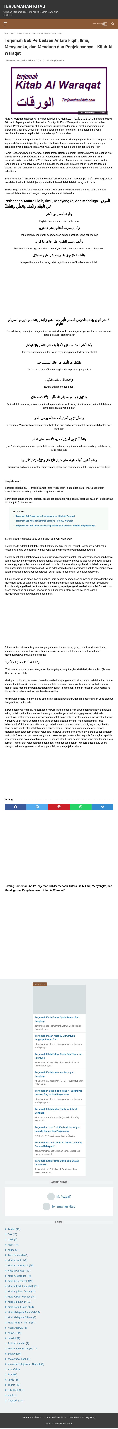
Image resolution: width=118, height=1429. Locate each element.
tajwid (13, 1379)
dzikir (12, 1238)
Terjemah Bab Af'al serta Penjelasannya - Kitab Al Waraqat (44, 518)
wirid (12, 1394)
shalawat (14, 1353)
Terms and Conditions (56, 1418)
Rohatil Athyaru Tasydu (22, 1348)
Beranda (27, 1418)
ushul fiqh (16, 1389)
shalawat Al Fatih (19, 1358)
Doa (12, 1233)
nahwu (15, 1332)
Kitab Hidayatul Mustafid (24, 1311)
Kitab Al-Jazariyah (20, 1280)
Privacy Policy (89, 1418)
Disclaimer (74, 1418)
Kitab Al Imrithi (17, 1259)
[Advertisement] (59, 290)
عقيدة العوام (16, 1399)
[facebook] (15, 804)
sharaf (14, 1368)
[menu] (8, 20)
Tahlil (12, 1373)
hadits (14, 1249)
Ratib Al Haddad (18, 1342)
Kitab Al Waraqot (19, 1275)
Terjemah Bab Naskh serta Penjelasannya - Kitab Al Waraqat (45, 513)
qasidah (14, 1337)
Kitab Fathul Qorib (21, 1306)
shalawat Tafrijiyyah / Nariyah (26, 1363)
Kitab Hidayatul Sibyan (22, 1316)
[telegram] (102, 804)
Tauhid (14, 1384)
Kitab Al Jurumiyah (20, 1264)
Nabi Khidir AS (17, 1327)
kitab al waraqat (19, 1270)
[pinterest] (59, 804)
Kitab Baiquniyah (19, 1301)
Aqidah (14, 1228)
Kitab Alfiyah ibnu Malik (23, 1285)
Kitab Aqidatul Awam (22, 1290)
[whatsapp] (81, 804)
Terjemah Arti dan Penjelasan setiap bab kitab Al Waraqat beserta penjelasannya (55, 523)
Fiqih (14, 1244)
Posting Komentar (56, 58)
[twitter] (37, 804)
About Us (38, 1418)
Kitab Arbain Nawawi (21, 1296)
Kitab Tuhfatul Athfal (21, 1322)
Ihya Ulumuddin (18, 1254)
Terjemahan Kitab (25, 3)
